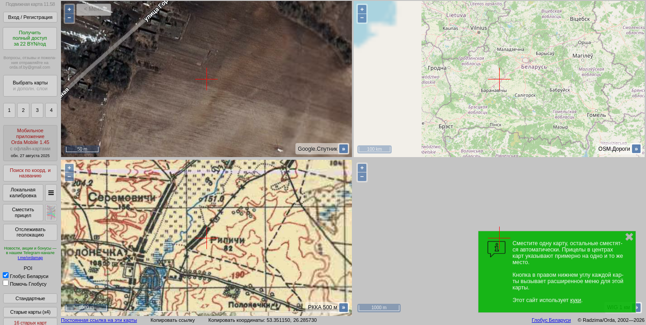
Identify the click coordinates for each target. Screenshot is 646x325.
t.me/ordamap (30, 257)
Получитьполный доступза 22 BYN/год (30, 38)
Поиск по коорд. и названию (30, 173)
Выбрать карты (30, 85)
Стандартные (30, 298)
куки (575, 300)
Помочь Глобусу (25, 284)
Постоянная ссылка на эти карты (99, 320)
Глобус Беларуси (25, 276)
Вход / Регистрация (30, 17)
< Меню (93, 9)
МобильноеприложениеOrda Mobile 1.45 (30, 143)
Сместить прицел (23, 212)
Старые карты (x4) (30, 312)
